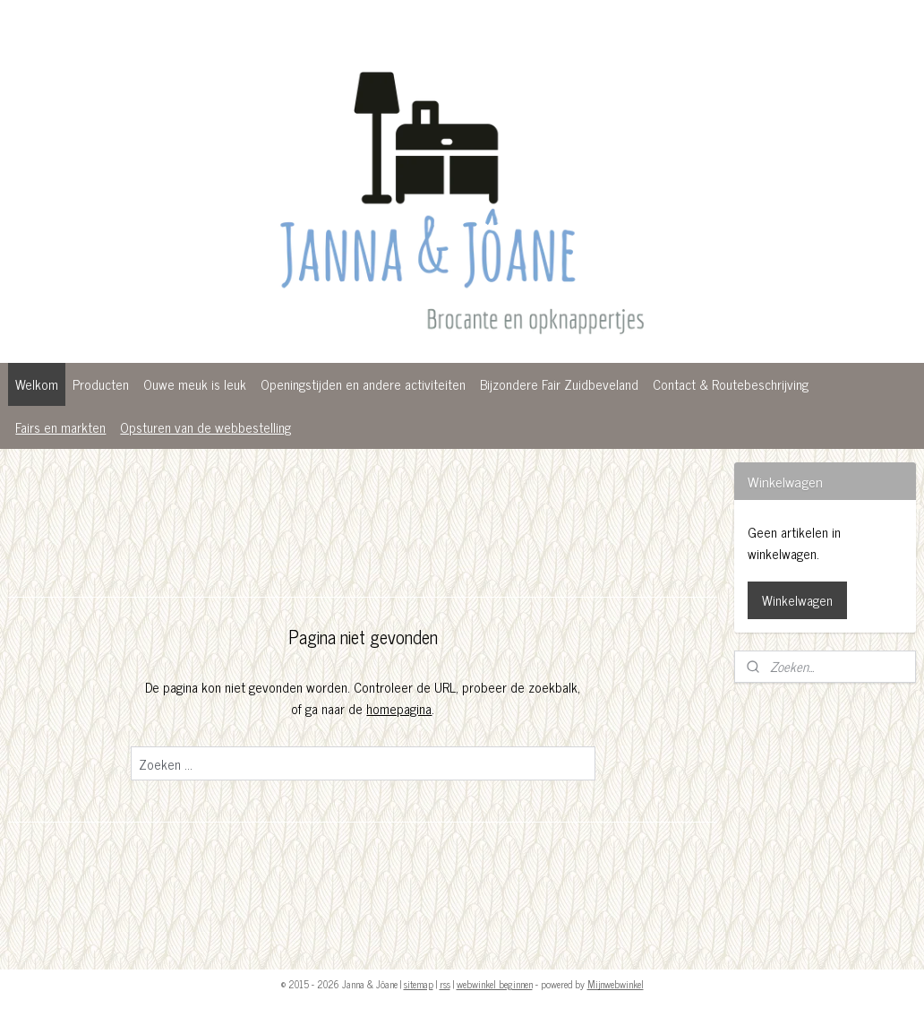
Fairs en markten (60, 427)
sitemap (418, 984)
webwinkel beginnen (495, 984)
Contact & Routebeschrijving (730, 384)
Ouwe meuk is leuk (194, 384)
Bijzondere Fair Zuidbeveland (559, 384)
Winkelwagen (797, 600)
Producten (101, 384)
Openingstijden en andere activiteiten (363, 384)
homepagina (399, 708)
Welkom (36, 384)
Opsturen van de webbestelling (205, 427)
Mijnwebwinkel (615, 984)
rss (445, 984)
